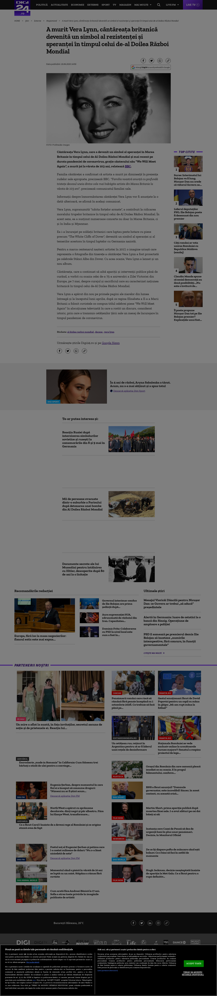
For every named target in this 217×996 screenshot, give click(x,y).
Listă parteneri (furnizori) (107, 970)
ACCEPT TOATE (194, 963)
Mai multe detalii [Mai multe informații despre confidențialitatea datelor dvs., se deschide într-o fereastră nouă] (32, 962)
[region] (108, 970)
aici (34, 980)
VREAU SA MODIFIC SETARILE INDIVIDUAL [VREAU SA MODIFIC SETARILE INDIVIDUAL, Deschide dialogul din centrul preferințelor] (193, 973)
